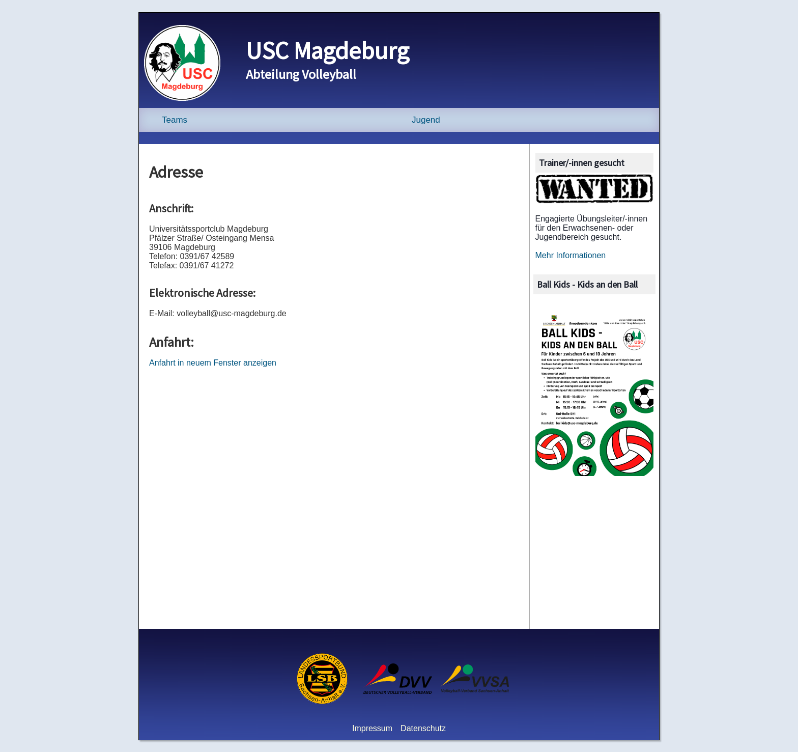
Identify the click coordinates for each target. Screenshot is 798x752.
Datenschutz (423, 728)
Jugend (426, 120)
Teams (174, 120)
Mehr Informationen (570, 255)
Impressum (372, 728)
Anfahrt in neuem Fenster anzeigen (212, 362)
